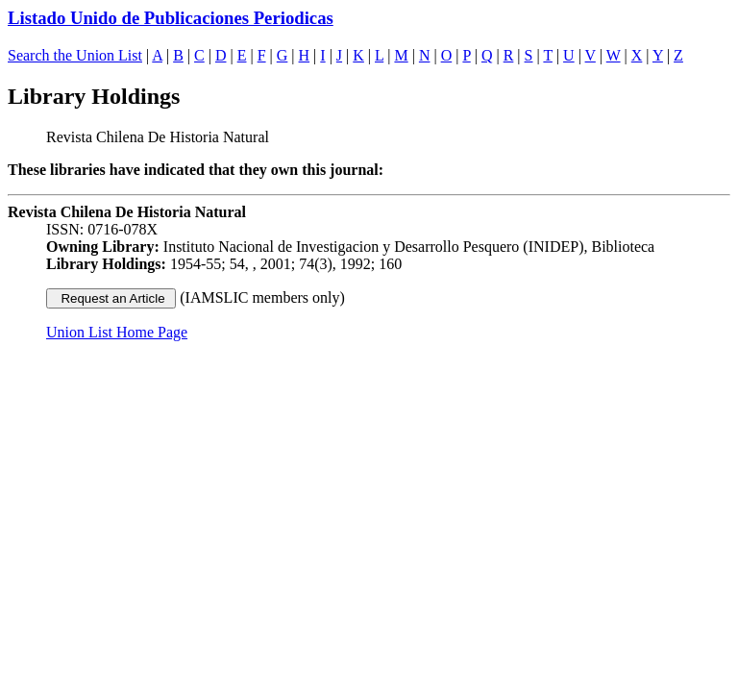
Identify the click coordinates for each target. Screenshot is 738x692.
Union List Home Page (116, 332)
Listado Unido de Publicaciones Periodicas (170, 18)
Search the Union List (75, 55)
